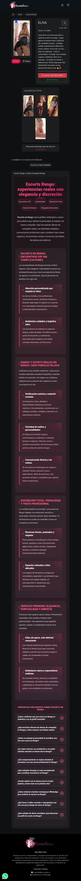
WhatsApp (52, 79)
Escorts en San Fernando (40, 165)
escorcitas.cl (40, 149)
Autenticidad (40, 202)
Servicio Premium (30, 208)
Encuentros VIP (25, 202)
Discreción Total (56, 202)
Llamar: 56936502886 (52, 75)
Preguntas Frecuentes (49, 208)
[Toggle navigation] (68, 5)
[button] (41, 718)
